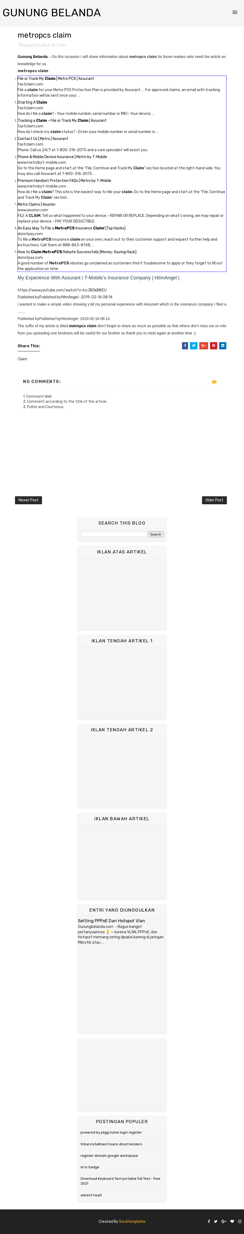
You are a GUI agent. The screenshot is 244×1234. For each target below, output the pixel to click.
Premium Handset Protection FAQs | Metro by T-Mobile (64, 180)
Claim (61, 45)
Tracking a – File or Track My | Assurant (62, 120)
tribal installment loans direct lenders (111, 1144)
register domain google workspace (109, 1156)
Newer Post (28, 500)
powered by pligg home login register (111, 1132)
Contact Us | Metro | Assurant (43, 138)
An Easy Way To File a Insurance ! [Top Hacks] (71, 228)
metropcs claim (83, 326)
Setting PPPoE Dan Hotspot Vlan (111, 920)
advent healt (91, 1195)
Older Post (214, 500)
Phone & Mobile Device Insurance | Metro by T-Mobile (62, 157)
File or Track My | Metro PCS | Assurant (56, 78)
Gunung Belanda (52, 12)
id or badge (90, 1167)
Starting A (32, 102)
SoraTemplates (132, 1221)
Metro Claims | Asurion (36, 204)
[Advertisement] (122, 593)
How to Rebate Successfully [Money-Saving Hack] (77, 252)
